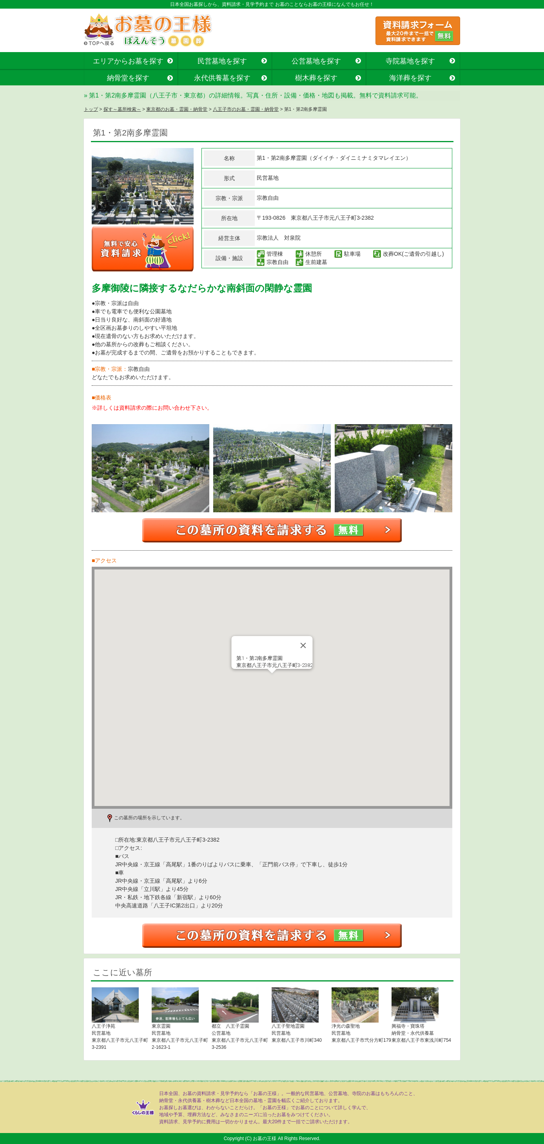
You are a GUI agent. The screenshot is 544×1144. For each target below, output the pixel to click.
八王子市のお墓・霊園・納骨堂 (246, 109)
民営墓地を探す (222, 61)
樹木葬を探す (316, 78)
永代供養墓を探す (222, 78)
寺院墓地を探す (410, 61)
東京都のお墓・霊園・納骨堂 (176, 109)
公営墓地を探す (316, 61)
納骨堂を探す (128, 78)
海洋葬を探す (410, 78)
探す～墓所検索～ (122, 109)
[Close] (303, 645)
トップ (91, 109)
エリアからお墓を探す (128, 61)
